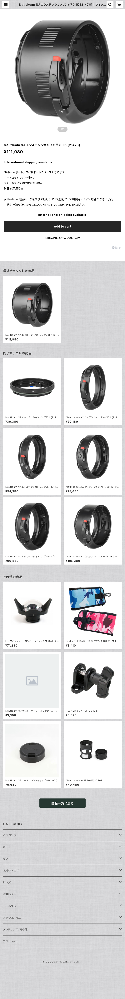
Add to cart (62, 226)
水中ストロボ (11, 870)
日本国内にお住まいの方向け (62, 238)
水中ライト (9, 894)
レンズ (7, 882)
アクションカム (12, 917)
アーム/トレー (11, 906)
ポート (7, 847)
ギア (5, 858)
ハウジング (9, 835)
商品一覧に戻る (62, 803)
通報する (116, 247)
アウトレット (10, 941)
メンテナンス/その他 (15, 929)
